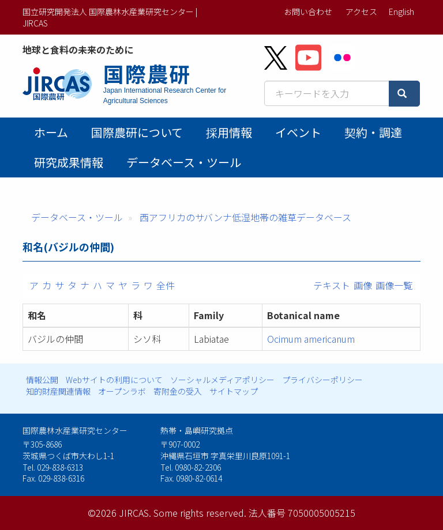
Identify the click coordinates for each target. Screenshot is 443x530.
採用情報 (229, 132)
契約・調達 (373, 132)
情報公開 (42, 379)
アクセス (361, 11)
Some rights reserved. (199, 513)
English (401, 11)
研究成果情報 (68, 162)
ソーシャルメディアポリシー (222, 379)
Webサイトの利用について (114, 379)
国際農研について (137, 132)
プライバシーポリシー (322, 379)
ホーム (51, 132)
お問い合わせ (308, 11)
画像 (363, 285)
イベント (298, 132)
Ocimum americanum (311, 339)
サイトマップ (233, 391)
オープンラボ (122, 391)
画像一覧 (394, 285)
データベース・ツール (183, 162)
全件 (165, 285)
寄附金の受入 (177, 391)
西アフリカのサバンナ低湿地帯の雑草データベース (245, 217)
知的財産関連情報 (58, 391)
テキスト (331, 285)
